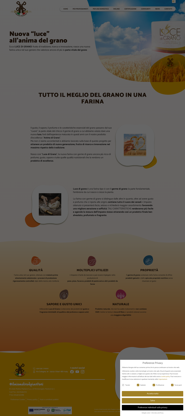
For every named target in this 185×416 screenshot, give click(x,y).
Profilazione (158, 385)
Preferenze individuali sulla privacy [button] (152, 407)
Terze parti (176, 385)
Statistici (141, 385)
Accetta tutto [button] (152, 393)
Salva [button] (152, 400)
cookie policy (165, 376)
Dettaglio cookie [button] (146, 413)
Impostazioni (162, 379)
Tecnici (126, 385)
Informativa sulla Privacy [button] (157, 413)
